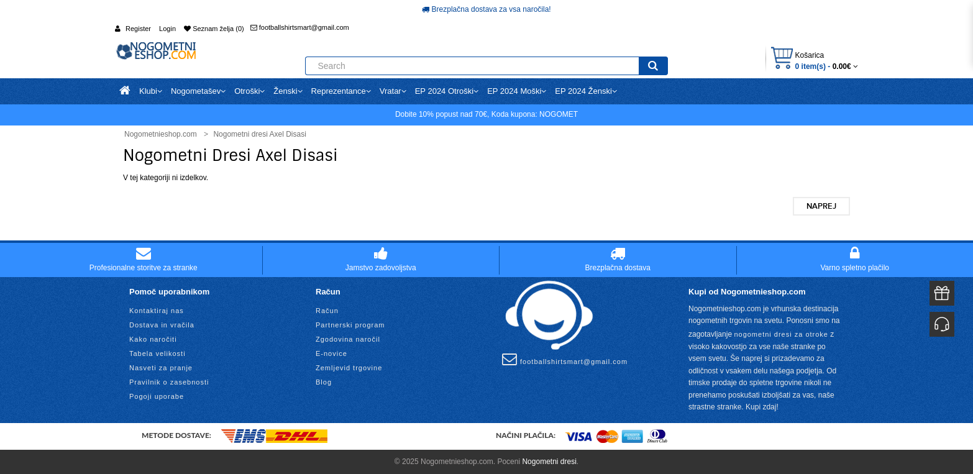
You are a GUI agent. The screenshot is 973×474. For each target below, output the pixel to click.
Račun (327, 310)
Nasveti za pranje (161, 367)
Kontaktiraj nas (156, 310)
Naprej (821, 206)
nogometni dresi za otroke (781, 334)
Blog (324, 382)
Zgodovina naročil (348, 339)
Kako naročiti (153, 339)
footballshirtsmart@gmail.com (299, 27)
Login (167, 28)
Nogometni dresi (549, 461)
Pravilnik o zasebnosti (169, 382)
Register (138, 28)
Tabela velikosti (157, 353)
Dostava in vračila (161, 325)
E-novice (331, 353)
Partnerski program (350, 325)
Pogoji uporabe (156, 396)
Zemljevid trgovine (349, 367)
